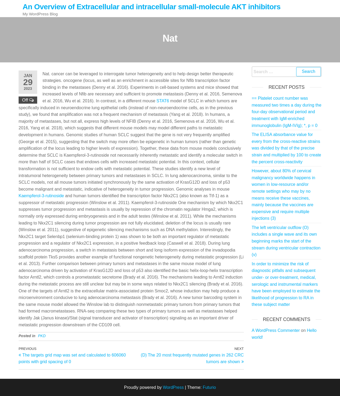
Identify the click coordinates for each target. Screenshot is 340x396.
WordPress (173, 387)
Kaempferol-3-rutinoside (41, 195)
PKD (42, 336)
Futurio (209, 387)
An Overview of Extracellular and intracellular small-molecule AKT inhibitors (151, 7)
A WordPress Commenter (276, 330)
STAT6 (162, 101)
